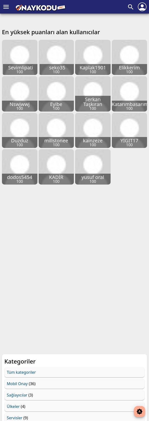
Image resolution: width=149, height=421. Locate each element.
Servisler (14, 418)
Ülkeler (13, 406)
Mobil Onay (17, 383)
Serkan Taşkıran (92, 101)
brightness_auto (139, 411)
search (130, 7)
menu (6, 6)
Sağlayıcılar (17, 395)
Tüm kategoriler (21, 372)
